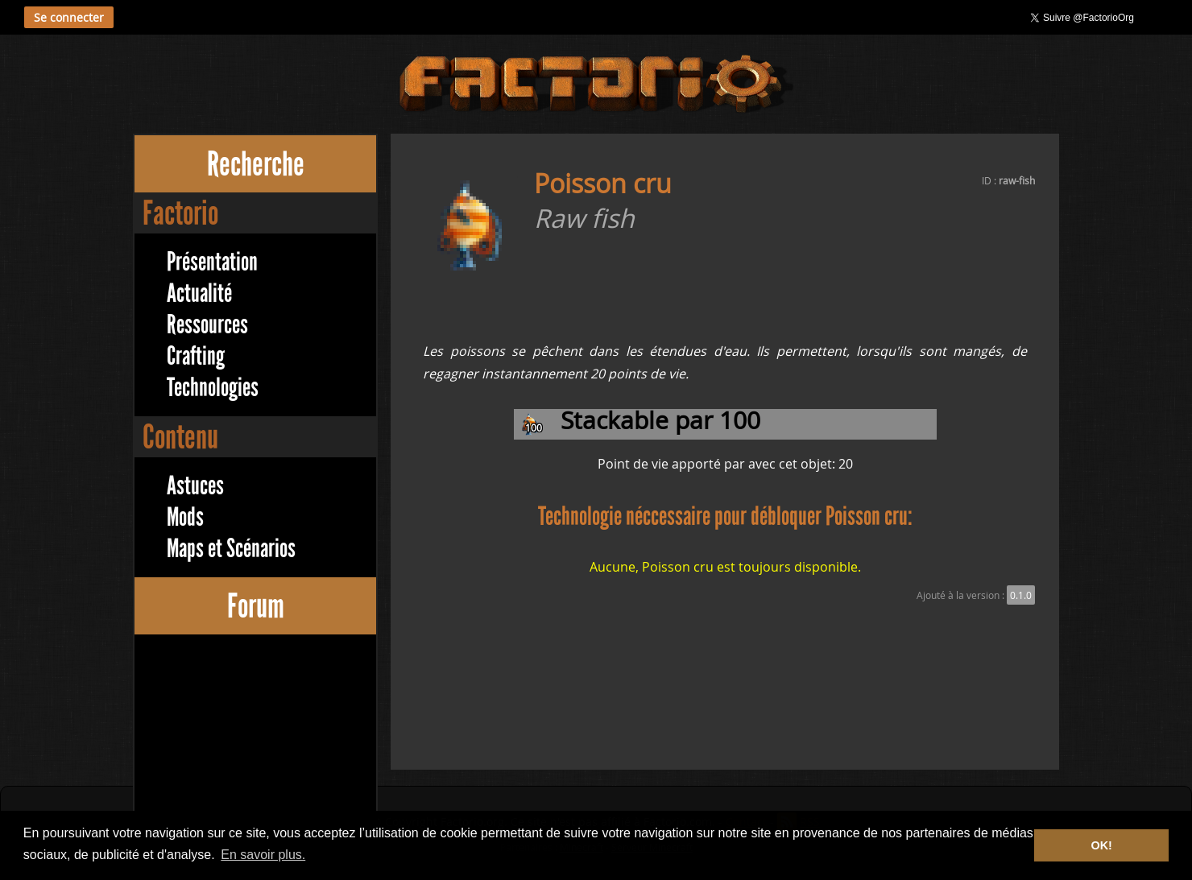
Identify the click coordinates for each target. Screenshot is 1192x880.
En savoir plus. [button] (263, 854)
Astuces (195, 486)
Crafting (196, 356)
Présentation (212, 262)
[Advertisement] (255, 751)
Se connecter (69, 17)
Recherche (255, 163)
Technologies (213, 387)
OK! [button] (1101, 845)
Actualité (199, 293)
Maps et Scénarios (231, 548)
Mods (185, 517)
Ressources (207, 325)
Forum (255, 605)
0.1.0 (1021, 595)
